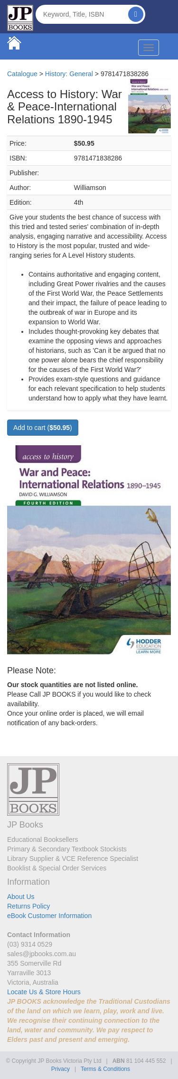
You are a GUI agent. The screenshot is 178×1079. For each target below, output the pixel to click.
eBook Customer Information (49, 915)
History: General (69, 74)
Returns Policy (28, 906)
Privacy (60, 1069)
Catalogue (22, 74)
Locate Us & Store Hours (44, 992)
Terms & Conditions (105, 1069)
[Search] (135, 14)
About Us (21, 896)
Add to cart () (42, 427)
